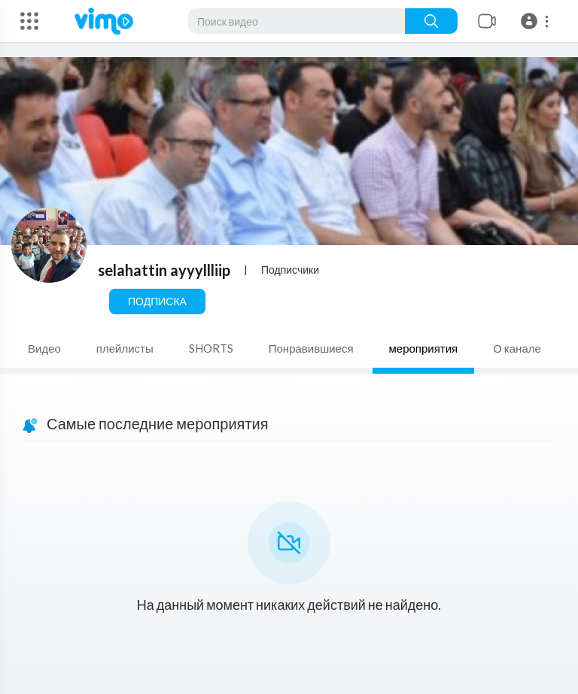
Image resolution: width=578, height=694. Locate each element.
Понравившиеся (311, 348)
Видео (44, 348)
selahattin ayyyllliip (164, 270)
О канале (517, 348)
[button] (537, 21)
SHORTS (211, 348)
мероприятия (423, 348)
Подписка (157, 301)
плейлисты (125, 348)
